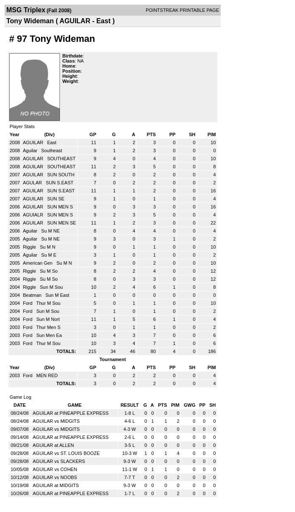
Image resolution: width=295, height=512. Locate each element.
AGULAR (33, 182)
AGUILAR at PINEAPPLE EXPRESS (70, 413)
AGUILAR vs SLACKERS (58, 461)
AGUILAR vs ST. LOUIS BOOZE (66, 453)
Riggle (30, 246)
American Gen (38, 263)
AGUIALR (33, 214)
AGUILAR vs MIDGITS (55, 421)
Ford (28, 303)
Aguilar (30, 150)
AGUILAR (33, 142)
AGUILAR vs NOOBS (54, 477)
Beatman (33, 295)
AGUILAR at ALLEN (53, 445)
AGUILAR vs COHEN (54, 469)
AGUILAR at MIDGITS (55, 485)
